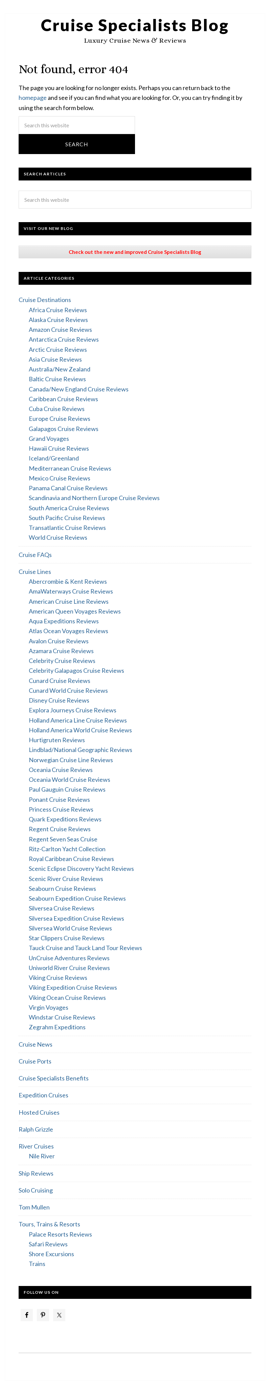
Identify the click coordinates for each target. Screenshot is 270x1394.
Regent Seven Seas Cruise (63, 839)
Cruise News (35, 1044)
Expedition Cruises (43, 1095)
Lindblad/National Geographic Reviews (80, 749)
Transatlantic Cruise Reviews (67, 527)
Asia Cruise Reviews (55, 359)
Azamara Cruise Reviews (61, 651)
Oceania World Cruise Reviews (69, 779)
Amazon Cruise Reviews (60, 329)
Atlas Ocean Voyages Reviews (68, 631)
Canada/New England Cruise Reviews (79, 389)
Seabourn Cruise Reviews (62, 888)
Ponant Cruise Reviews (59, 799)
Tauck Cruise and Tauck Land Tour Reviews (85, 947)
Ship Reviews (36, 1173)
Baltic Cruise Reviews (57, 379)
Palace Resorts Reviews (60, 1234)
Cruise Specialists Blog (135, 25)
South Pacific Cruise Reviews (67, 517)
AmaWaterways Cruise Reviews (71, 591)
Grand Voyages (49, 438)
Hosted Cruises (39, 1112)
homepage (33, 97)
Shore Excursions (51, 1254)
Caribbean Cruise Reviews (63, 399)
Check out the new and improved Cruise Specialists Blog (135, 252)
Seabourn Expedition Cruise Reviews (77, 898)
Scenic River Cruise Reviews (66, 878)
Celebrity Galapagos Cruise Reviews (76, 670)
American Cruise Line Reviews (69, 601)
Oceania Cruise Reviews (61, 769)
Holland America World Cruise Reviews (80, 730)
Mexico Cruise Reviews (59, 478)
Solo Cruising (36, 1190)
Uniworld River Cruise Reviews (69, 967)
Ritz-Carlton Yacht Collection (67, 849)
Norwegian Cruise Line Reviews (71, 760)
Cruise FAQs (35, 554)
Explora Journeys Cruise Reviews (72, 710)
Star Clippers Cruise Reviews (67, 938)
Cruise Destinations (45, 299)
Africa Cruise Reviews (58, 310)
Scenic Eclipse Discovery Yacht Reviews (81, 868)
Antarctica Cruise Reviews (64, 339)
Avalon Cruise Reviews (59, 641)
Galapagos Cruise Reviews (63, 428)
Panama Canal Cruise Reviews (68, 488)
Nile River (42, 1156)
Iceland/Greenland (54, 458)
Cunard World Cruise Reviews (68, 690)
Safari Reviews (48, 1244)
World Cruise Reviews (58, 537)
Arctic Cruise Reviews (58, 349)
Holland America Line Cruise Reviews (78, 720)
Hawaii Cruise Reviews (59, 448)
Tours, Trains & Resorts (49, 1224)
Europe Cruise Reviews (59, 418)
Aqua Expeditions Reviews (64, 621)
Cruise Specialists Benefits (54, 1078)
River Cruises (36, 1146)
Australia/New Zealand (59, 369)
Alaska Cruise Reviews (58, 319)
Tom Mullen (34, 1207)
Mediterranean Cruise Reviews (70, 468)
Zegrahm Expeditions (57, 1027)
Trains (37, 1263)
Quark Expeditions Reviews (65, 819)
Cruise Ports (35, 1061)
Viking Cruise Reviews (58, 977)
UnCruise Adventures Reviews (69, 958)
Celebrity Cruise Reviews (62, 660)
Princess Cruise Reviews (61, 809)
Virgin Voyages (48, 1007)
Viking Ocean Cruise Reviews (67, 997)
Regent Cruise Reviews (60, 829)
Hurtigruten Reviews (57, 740)
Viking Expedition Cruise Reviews (73, 987)
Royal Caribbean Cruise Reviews (71, 858)
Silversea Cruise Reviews (61, 908)
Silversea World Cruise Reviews (70, 928)
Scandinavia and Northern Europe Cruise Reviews (94, 497)
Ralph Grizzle (36, 1129)
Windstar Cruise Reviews (62, 1017)
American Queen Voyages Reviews (75, 611)
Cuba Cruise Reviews (57, 408)
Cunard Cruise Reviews (59, 680)
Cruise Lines (35, 571)
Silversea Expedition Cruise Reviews (76, 918)
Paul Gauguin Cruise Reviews (67, 789)
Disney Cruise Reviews (59, 700)
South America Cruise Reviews (69, 508)
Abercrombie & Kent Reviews (68, 581)
